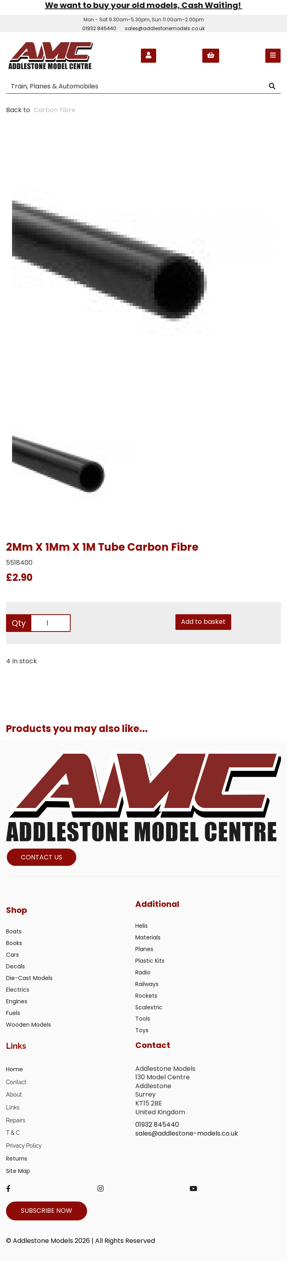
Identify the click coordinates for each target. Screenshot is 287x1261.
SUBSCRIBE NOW (46, 1210)
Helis (141, 926)
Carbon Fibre (54, 110)
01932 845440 (99, 28)
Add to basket (203, 621)
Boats (14, 931)
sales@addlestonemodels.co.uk (165, 28)
